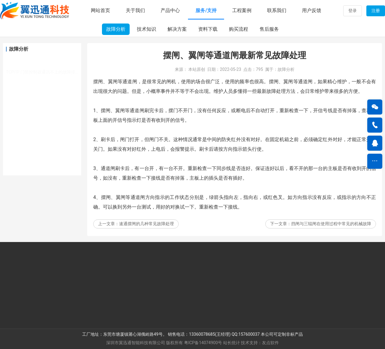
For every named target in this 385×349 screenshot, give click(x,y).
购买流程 (238, 29)
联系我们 (276, 10)
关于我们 (135, 10)
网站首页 (100, 10)
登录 (352, 10)
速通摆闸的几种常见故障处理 (146, 230)
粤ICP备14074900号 (203, 342)
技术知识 (146, 29)
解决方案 (177, 29)
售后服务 (269, 29)
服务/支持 (206, 10)
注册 (375, 10)
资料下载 (207, 29)
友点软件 (270, 342)
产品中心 (170, 10)
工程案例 (241, 10)
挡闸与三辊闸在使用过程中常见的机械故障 (331, 230)
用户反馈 (311, 10)
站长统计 (231, 342)
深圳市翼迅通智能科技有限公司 (135, 342)
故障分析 (115, 29)
